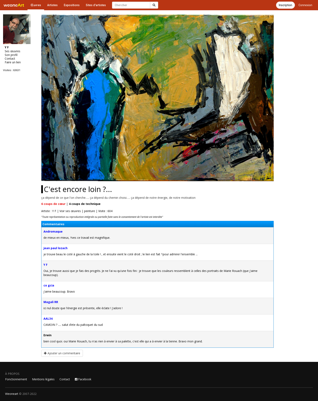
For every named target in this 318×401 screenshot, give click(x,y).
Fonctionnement (16, 379)
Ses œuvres (12, 51)
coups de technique (85, 204)
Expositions (72, 5)
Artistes (52, 5)
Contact (10, 58)
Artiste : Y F (48, 211)
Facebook (83, 379)
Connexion (305, 5)
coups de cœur (53, 204)
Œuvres (36, 5)
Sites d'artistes (96, 5)
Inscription (285, 5)
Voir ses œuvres (70, 211)
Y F (45, 265)
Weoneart (11, 394)
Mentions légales (43, 379)
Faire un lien (13, 62)
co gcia (48, 285)
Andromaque (53, 231)
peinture (89, 211)
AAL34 (48, 318)
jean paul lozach (55, 248)
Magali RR (50, 302)
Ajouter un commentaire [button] (62, 353)
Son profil (11, 55)
